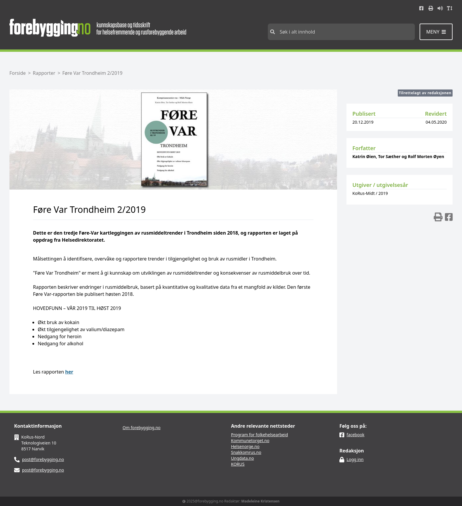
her (69, 372)
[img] (438, 217)
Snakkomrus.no (246, 452)
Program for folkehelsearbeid (259, 434)
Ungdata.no (242, 458)
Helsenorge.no (245, 446)
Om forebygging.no (142, 427)
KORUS (238, 464)
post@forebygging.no (43, 459)
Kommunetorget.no (250, 440)
